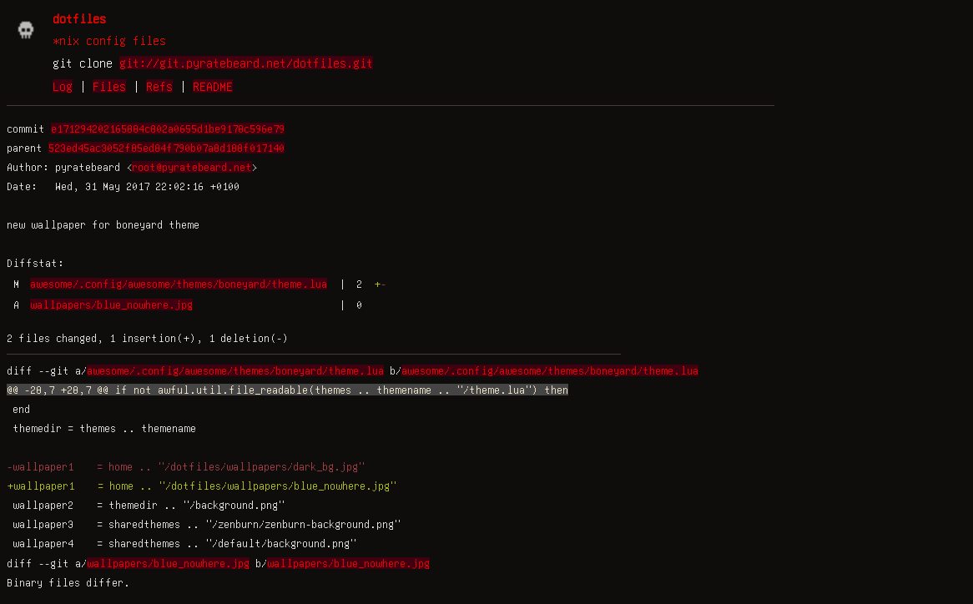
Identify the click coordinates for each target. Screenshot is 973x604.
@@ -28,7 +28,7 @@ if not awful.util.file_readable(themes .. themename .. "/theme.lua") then (287, 389)
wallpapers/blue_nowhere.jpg (111, 304)
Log (63, 86)
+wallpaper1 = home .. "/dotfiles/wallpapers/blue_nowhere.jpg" (201, 485)
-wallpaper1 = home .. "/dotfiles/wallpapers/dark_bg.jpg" (186, 466)
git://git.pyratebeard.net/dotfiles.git (246, 62)
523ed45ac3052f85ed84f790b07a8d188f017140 (166, 148)
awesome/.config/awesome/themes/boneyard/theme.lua (178, 283)
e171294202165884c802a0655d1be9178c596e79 (168, 128)
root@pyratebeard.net (192, 167)
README (213, 86)
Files (109, 86)
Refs (159, 86)
